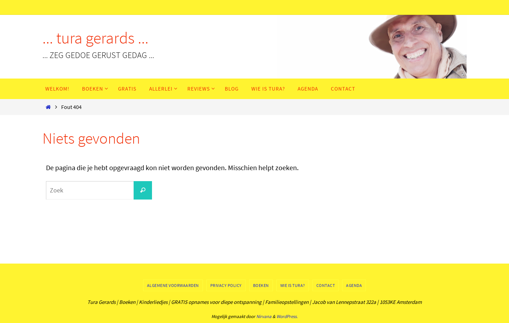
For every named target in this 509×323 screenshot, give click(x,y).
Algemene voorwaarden (173, 285)
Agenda (354, 285)
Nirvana (263, 316)
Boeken (261, 285)
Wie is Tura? (292, 285)
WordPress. (287, 316)
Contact (325, 285)
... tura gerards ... (95, 38)
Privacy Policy (226, 285)
